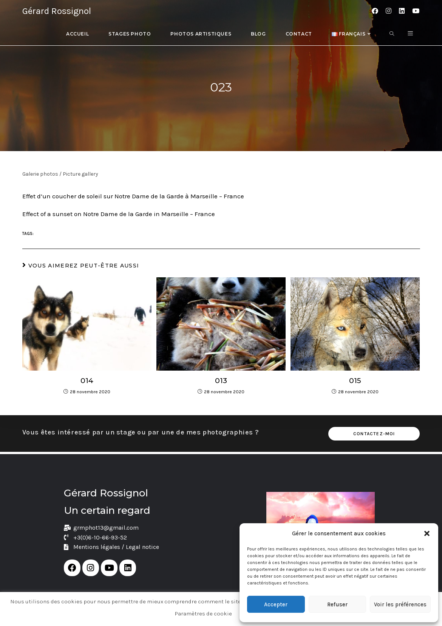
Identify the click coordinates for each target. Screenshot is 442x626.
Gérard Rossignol (56, 11)
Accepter (275, 604)
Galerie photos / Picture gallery (60, 174)
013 (221, 380)
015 (355, 380)
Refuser (337, 604)
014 (86, 380)
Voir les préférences (400, 604)
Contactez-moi (374, 433)
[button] (427, 533)
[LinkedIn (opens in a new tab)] (401, 11)
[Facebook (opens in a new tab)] (375, 11)
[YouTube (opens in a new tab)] (415, 11)
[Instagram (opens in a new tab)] (388, 11)
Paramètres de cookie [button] (203, 613)
